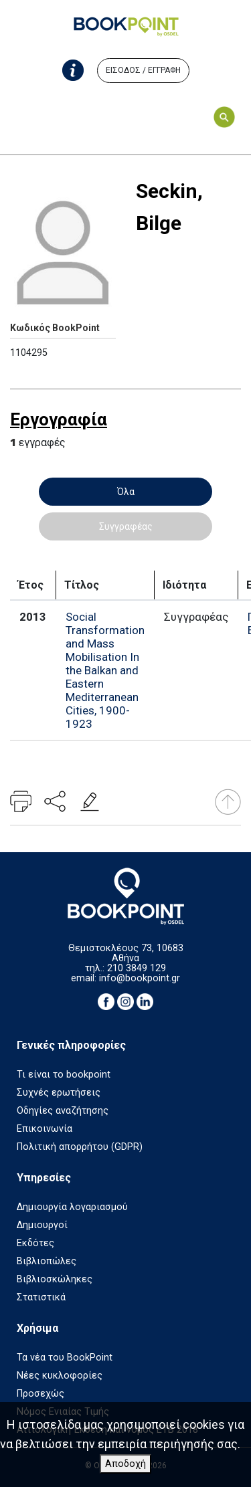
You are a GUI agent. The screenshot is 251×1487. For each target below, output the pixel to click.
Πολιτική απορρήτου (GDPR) (80, 1147)
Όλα (126, 491)
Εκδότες (35, 1243)
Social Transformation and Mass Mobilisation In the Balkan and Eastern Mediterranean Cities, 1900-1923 (105, 670)
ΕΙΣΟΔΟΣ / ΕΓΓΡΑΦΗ (143, 70)
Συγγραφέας (126, 526)
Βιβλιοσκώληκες (54, 1279)
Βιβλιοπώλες (46, 1261)
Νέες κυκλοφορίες (59, 1375)
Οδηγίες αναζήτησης (62, 1110)
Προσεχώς (40, 1393)
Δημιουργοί (42, 1225)
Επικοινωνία (44, 1128)
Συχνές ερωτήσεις (58, 1092)
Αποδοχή (125, 1464)
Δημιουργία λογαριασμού (72, 1207)
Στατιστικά (41, 1297)
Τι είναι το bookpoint (63, 1074)
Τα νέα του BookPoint (64, 1357)
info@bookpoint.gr (139, 978)
